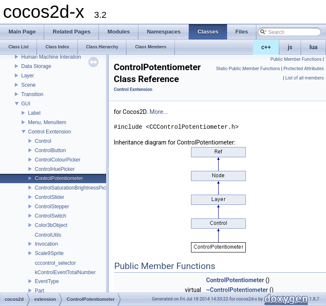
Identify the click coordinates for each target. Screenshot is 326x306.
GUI (25, 104)
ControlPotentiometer (59, 178)
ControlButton (50, 150)
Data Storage (36, 66)
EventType (47, 281)
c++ (266, 47)
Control (43, 141)
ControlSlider (49, 197)
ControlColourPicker (57, 160)
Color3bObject (51, 225)
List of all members (304, 78)
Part (39, 291)
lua (313, 47)
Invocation (46, 244)
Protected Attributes (304, 68)
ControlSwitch (50, 216)
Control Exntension (49, 132)
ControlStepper (52, 207)
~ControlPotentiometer (237, 289)
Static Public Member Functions (248, 68)
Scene (28, 85)
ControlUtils (48, 235)
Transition (32, 94)
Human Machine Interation (51, 57)
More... (158, 111)
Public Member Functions (296, 59)
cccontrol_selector (55, 263)
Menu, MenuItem (47, 122)
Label (34, 113)
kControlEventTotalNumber (65, 272)
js (290, 47)
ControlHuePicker (55, 169)
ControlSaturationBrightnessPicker (73, 188)
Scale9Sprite (49, 253)
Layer (27, 76)
